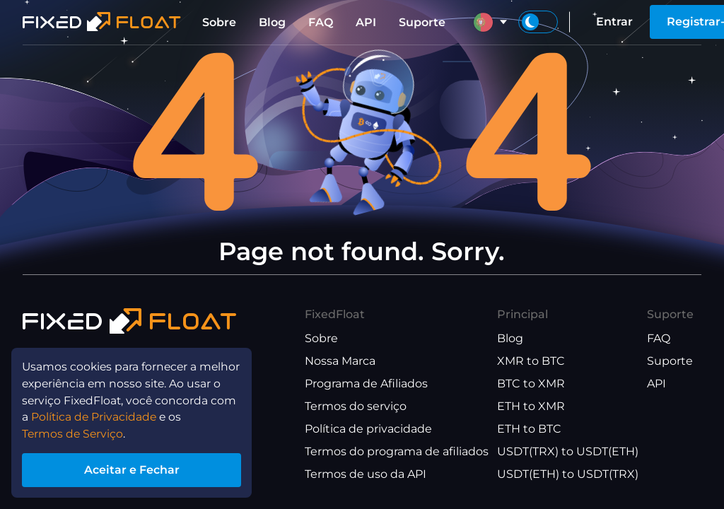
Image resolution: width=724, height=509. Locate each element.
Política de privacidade (368, 428)
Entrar (614, 21)
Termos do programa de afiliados (397, 451)
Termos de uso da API (365, 474)
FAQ (320, 22)
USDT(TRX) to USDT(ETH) (567, 451)
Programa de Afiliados (366, 383)
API (366, 22)
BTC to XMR (531, 383)
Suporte (422, 22)
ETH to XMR (531, 406)
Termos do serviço (356, 406)
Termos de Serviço (74, 432)
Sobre (219, 22)
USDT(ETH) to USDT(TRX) (567, 474)
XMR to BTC (531, 361)
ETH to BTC (529, 428)
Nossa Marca (340, 361)
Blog (272, 22)
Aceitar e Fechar (134, 469)
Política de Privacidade (95, 415)
